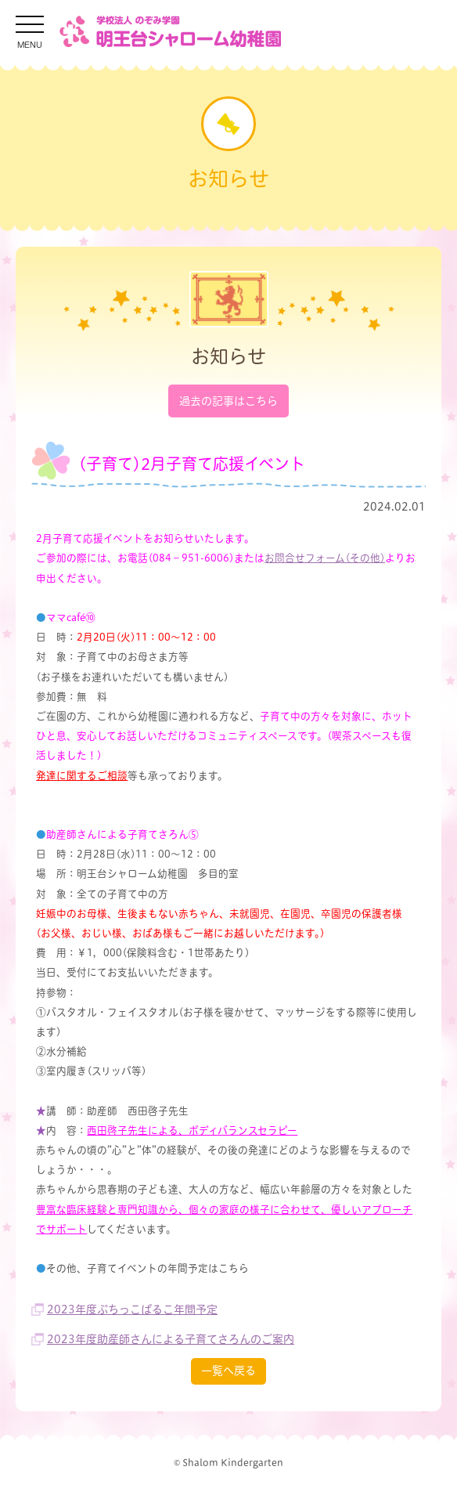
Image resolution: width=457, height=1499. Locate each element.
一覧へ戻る (228, 1371)
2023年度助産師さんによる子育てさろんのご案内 (170, 1339)
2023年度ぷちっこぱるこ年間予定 (132, 1309)
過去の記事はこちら (228, 401)
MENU (29, 43)
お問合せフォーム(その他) (324, 557)
